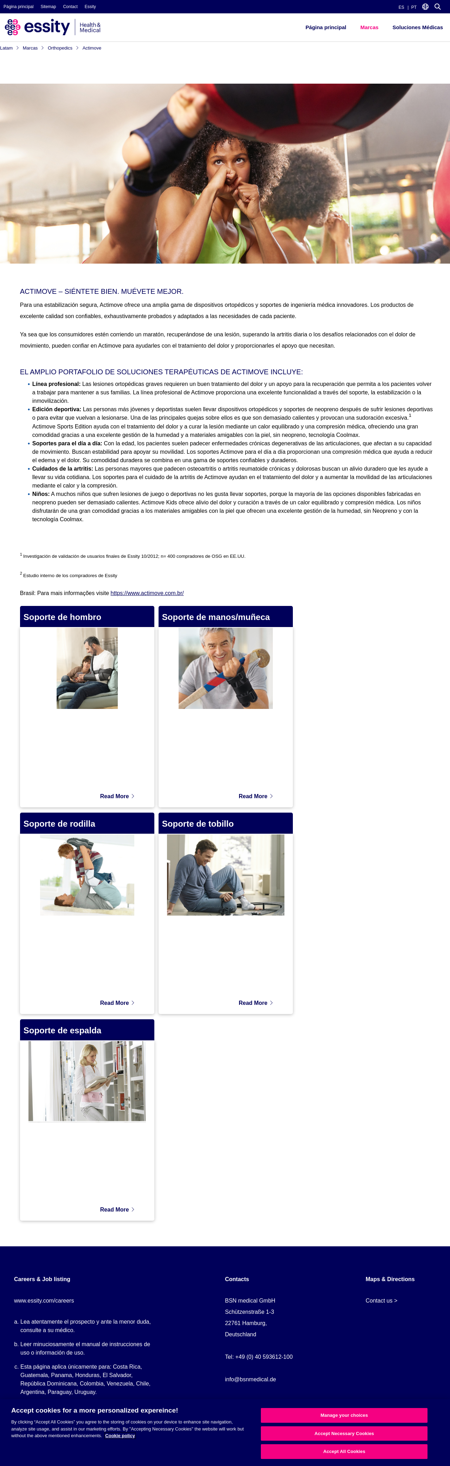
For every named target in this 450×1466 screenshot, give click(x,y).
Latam (9, 48)
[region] (225, 1432)
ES (401, 7)
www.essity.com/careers (44, 1301)
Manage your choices (344, 1415)
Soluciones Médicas (418, 27)
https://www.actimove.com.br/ (147, 593)
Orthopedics (63, 48)
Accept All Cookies (344, 1451)
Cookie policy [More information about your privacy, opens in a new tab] (120, 1435)
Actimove (92, 48)
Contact (70, 6)
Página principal (18, 6)
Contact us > (381, 1301)
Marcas (369, 27)
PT (414, 7)
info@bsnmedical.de (250, 1379)
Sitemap (48, 6)
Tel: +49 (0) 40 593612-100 (259, 1357)
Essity (90, 6)
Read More (117, 796)
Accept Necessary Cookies (344, 1433)
